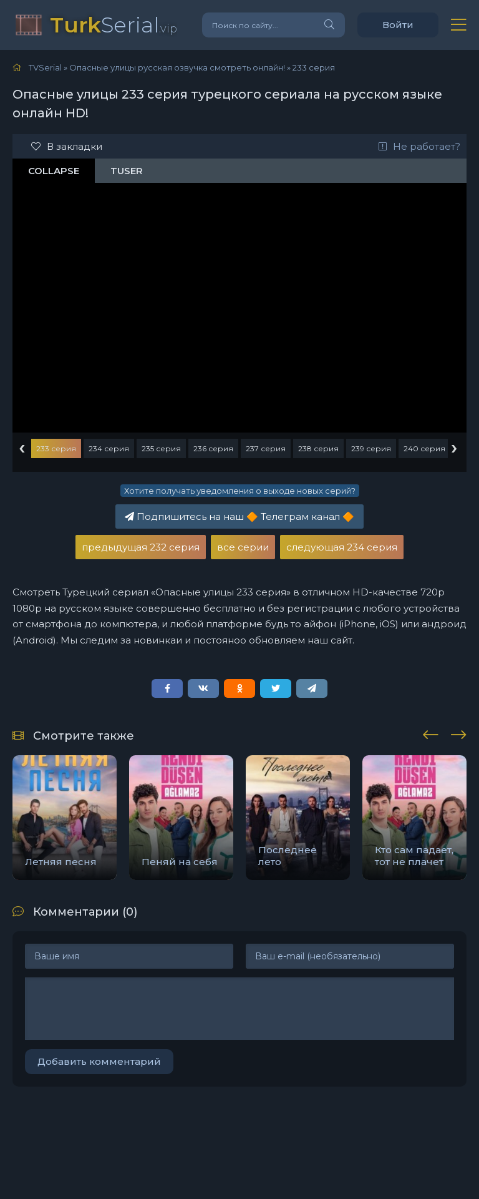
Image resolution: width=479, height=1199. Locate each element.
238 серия (318, 448)
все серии (243, 547)
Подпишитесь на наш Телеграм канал (239, 516)
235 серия (161, 448)
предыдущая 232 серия (141, 547)
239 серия (371, 448)
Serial (113, 24)
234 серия (109, 448)
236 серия (213, 448)
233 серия (56, 448)
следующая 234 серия (341, 547)
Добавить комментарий (99, 1061)
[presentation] (430, 733)
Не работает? (419, 146)
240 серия (424, 448)
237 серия (266, 448)
